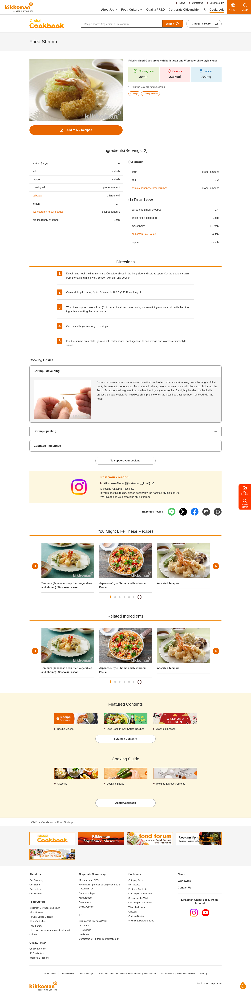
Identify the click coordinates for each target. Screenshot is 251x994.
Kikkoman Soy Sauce (144, 234)
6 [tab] (133, 597)
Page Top (243, 985)
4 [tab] (124, 597)
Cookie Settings (86, 974)
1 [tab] (110, 597)
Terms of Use (50, 974)
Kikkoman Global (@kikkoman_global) (126, 483)
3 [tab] (120, 597)
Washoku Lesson (166, 729)
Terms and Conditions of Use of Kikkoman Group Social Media (127, 974)
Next (216, 566)
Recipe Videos (65, 729)
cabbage (37, 195)
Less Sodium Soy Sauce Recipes (126, 729)
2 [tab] (115, 597)
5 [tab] (129, 597)
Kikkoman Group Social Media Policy (178, 974)
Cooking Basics (115, 783)
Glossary (62, 783)
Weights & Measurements (170, 783)
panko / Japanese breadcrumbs (149, 188)
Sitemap (203, 974)
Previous (35, 566)
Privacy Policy (67, 974)
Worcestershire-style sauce (48, 211)
